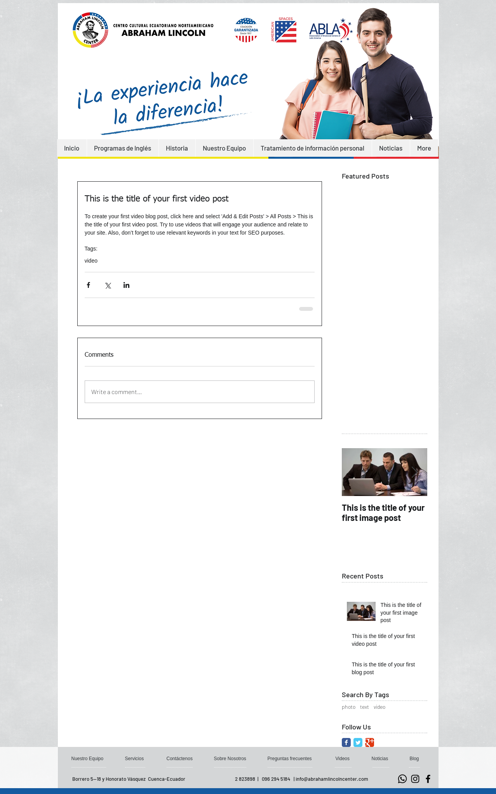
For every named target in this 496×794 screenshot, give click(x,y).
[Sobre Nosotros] (231, 758)
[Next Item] (414, 472)
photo (348, 706)
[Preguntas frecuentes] (291, 758)
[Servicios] (135, 758)
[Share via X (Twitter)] (107, 285)
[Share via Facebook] (88, 285)
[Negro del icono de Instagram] (415, 778)
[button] (415, 758)
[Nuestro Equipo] (88, 758)
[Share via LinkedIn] (126, 285)
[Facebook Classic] (346, 742)
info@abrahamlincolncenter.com (332, 779)
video (91, 261)
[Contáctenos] (180, 758)
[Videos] (343, 758)
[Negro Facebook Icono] (428, 778)
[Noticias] (380, 758)
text (364, 706)
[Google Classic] (369, 742)
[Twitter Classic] (357, 742)
